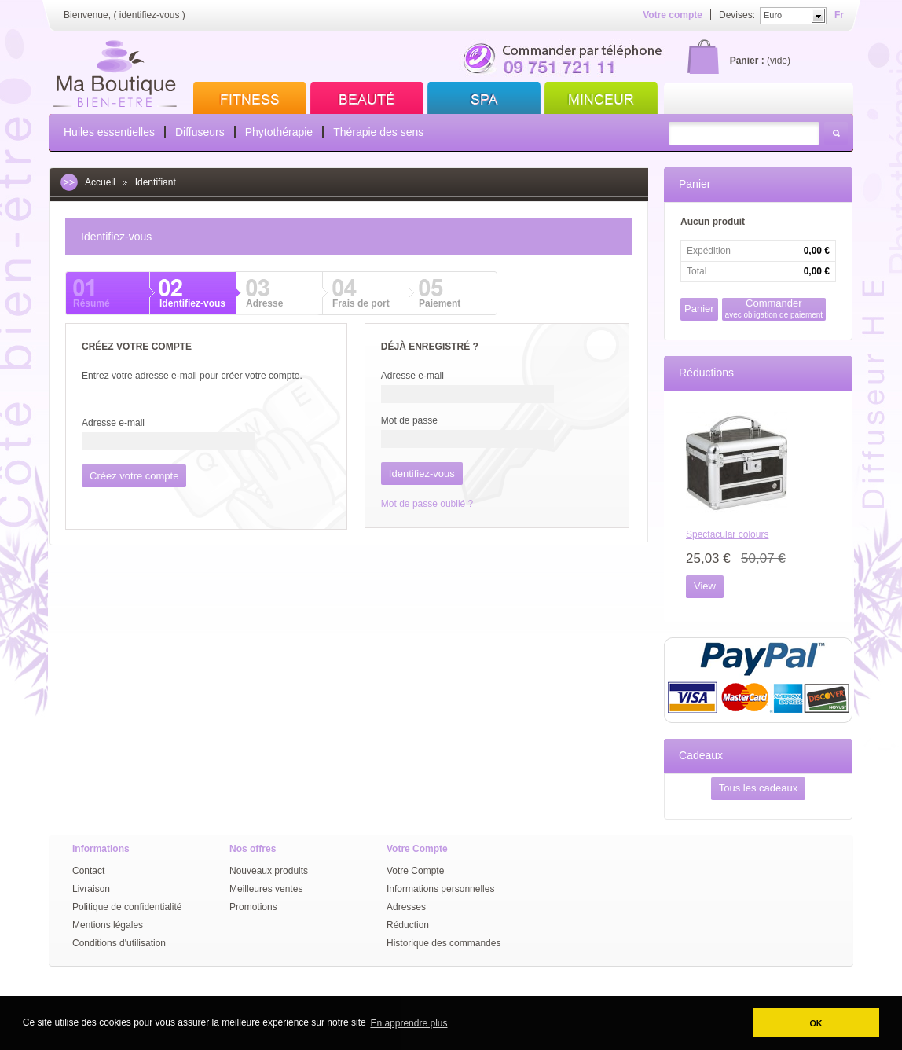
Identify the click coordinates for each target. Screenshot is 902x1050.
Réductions (706, 372)
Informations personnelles (440, 888)
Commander (774, 308)
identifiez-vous (149, 14)
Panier (694, 184)
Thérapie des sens (378, 132)
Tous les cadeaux (758, 788)
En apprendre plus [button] (408, 1023)
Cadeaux (701, 755)
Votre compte (672, 14)
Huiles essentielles (109, 132)
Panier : (747, 60)
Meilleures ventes (265, 888)
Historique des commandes (443, 943)
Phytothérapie (279, 132)
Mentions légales (107, 925)
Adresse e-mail (113, 422)
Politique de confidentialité (127, 906)
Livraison (91, 888)
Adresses (406, 906)
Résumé (91, 303)
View (705, 586)
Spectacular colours (727, 534)
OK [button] (815, 1023)
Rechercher (836, 133)
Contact (88, 870)
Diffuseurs (200, 132)
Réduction (408, 925)
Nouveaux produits (268, 870)
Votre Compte (415, 870)
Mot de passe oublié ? (427, 503)
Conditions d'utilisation (119, 943)
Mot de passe (409, 420)
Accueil (100, 182)
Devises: (737, 14)
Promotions (253, 906)
